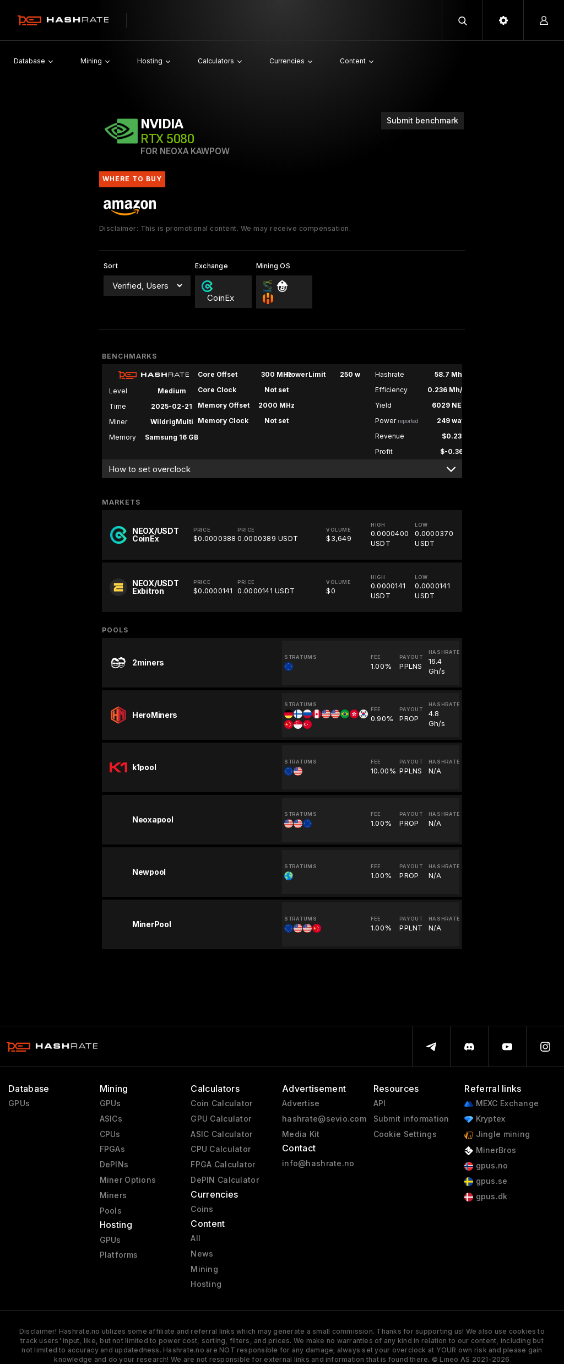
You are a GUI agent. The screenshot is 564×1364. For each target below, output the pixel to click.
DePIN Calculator (224, 1180)
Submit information (411, 1118)
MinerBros (490, 1150)
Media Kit (301, 1134)
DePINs (114, 1164)
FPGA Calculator (223, 1164)
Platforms (119, 1255)
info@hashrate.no (318, 1163)
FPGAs (112, 1149)
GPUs (19, 1103)
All (195, 1238)
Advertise (301, 1103)
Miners (113, 1195)
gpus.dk (485, 1196)
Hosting (206, 1284)
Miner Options (128, 1180)
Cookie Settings (405, 1134)
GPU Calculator (221, 1118)
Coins (202, 1209)
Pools (111, 1210)
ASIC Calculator (221, 1134)
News (202, 1253)
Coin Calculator (221, 1103)
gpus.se (485, 1181)
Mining (204, 1269)
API (379, 1103)
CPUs (110, 1134)
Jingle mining (497, 1134)
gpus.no (486, 1166)
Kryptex (484, 1119)
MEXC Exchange (501, 1103)
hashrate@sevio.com (324, 1118)
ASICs (111, 1118)
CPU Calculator (221, 1149)
